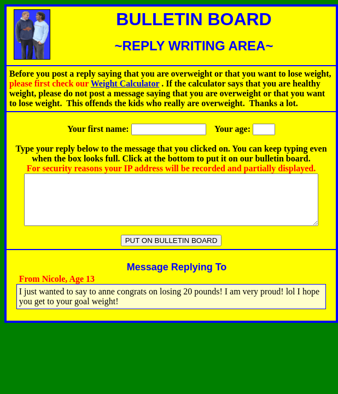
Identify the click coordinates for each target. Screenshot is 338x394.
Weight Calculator (125, 83)
